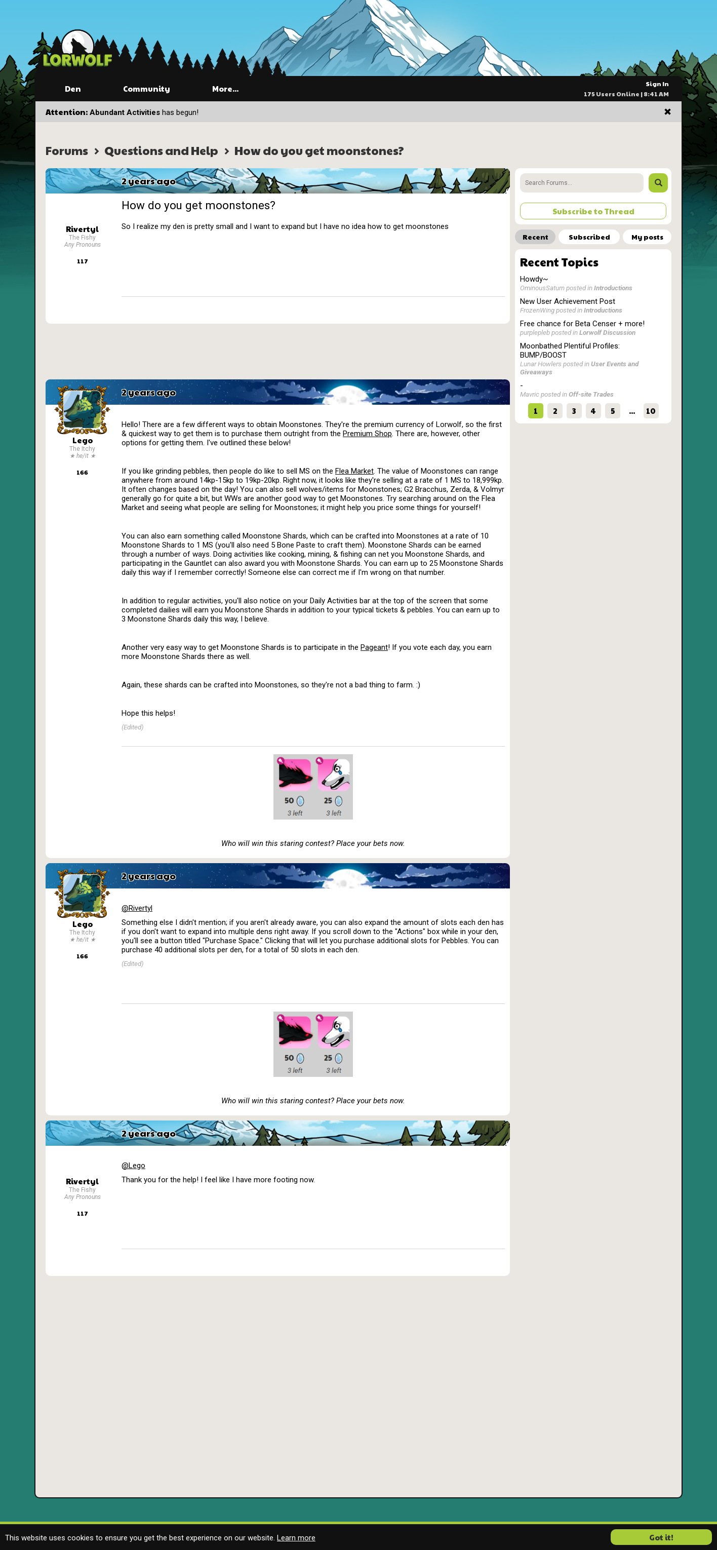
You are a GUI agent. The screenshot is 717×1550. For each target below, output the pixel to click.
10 (651, 410)
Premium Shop (367, 433)
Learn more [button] (296, 1537)
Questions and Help (161, 150)
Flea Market (354, 471)
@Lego (133, 1165)
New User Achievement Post (567, 301)
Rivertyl (82, 228)
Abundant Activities (125, 112)
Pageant (374, 647)
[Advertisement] (278, 351)
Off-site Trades (591, 394)
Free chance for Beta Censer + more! (582, 323)
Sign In (657, 84)
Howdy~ (534, 279)
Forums (67, 150)
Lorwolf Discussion (607, 332)
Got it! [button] (661, 1537)
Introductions (613, 288)
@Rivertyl (137, 908)
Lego (82, 440)
